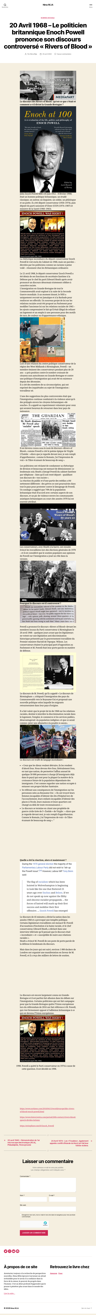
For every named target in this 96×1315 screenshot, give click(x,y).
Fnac (60, 1275)
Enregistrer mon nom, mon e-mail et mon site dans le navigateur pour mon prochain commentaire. (48, 1217)
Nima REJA (48, 5)
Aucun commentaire (64, 55)
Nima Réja (33, 55)
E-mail (51, 1197)
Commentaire (25, 1178)
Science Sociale (48, 18)
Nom (22, 1197)
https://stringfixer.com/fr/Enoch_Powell (39, 1126)
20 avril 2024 (47, 55)
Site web (23, 1206)
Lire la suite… (9, 1295)
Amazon (53, 1275)
